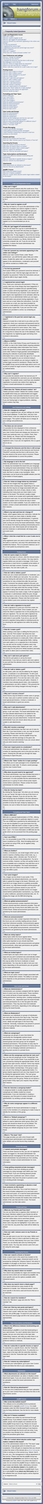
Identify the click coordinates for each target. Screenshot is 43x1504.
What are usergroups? (10, 116)
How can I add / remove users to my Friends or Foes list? (20, 140)
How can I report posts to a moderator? (15, 86)
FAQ (14, 4)
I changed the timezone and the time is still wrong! (18, 60)
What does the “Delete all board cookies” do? (17, 53)
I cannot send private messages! (13, 129)
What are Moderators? (10, 115)
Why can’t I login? (8, 36)
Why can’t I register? (9, 51)
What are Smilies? (8, 99)
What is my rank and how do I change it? (15, 65)
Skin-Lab (31, 1497)
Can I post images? (9, 100)
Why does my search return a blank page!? (16, 148)
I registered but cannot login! (11, 46)
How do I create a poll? (10, 76)
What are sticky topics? (10, 105)
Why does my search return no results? (15, 146)
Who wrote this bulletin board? (12, 171)
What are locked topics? (10, 107)
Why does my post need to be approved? (15, 89)
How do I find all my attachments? (13, 167)
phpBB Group (24, 1406)
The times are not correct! (11, 59)
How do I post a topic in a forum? (13, 71)
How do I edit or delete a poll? (12, 79)
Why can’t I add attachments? (12, 83)
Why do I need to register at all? (12, 38)
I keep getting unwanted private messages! (16, 131)
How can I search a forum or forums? (14, 145)
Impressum (34, 4)
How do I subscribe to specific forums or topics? (17, 159)
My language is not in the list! (12, 62)
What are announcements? (11, 104)
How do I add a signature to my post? (14, 75)
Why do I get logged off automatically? (14, 39)
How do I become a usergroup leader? (14, 120)
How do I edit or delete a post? (12, 73)
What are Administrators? (11, 113)
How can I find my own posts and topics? (15, 151)
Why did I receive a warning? (12, 84)
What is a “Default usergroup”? (12, 123)
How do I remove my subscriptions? (14, 160)
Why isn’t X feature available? (12, 173)
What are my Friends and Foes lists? (14, 138)
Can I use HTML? (8, 97)
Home (6, 4)
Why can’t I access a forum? (11, 81)
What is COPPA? (8, 49)
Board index (11, 23)
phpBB (14, 1500)
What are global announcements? (13, 102)
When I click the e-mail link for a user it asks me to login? (20, 67)
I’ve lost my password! (10, 44)
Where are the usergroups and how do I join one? (18, 118)
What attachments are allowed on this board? (17, 165)
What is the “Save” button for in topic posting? (17, 88)
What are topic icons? (9, 108)
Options (13, 19)
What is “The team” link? (10, 124)
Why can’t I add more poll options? (13, 78)
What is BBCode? (8, 95)
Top (4, 201)
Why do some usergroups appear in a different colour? (19, 121)
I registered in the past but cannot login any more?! (18, 48)
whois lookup (32, 1450)
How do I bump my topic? (11, 91)
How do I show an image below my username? (17, 64)
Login (5, 19)
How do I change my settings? (12, 57)
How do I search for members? (12, 149)
